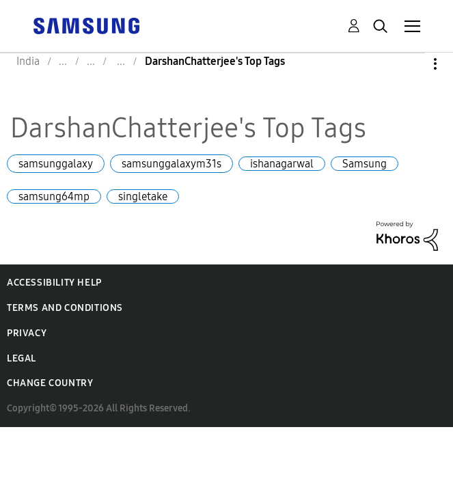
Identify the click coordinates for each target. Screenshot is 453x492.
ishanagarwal (282, 163)
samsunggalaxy (55, 163)
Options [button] (412, 63)
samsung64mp (54, 196)
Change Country (50, 383)
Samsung (364, 163)
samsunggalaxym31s (171, 163)
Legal (21, 358)
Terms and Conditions (65, 308)
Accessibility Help (54, 282)
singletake (142, 196)
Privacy (26, 333)
